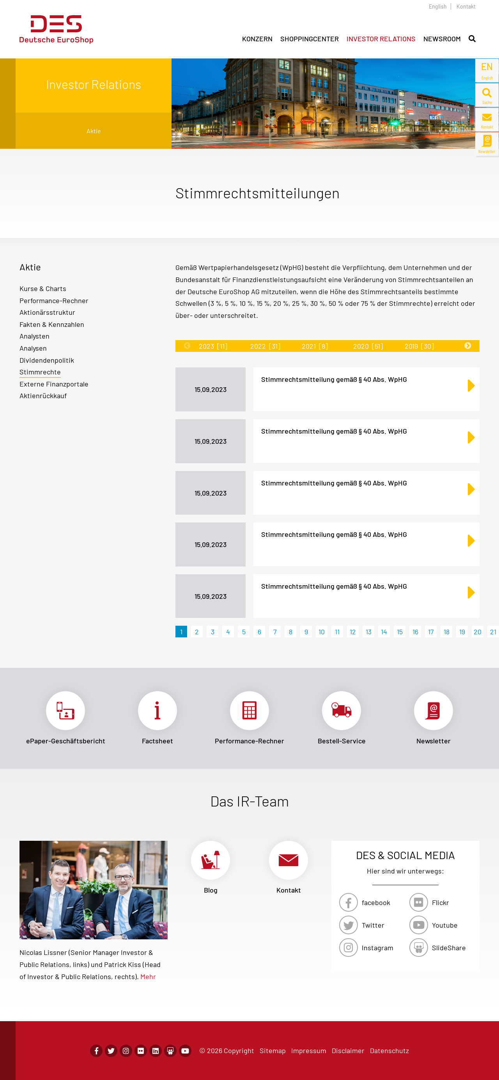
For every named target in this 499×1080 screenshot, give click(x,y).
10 (322, 631)
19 (462, 631)
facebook (376, 902)
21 (493, 631)
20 (477, 631)
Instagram (377, 947)
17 (431, 631)
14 (384, 631)
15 (400, 631)
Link (65, 718)
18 (446, 631)
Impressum (308, 1050)
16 (415, 631)
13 (369, 631)
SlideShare (449, 947)
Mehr (148, 976)
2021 (315, 346)
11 (337, 631)
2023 (213, 346)
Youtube (445, 925)
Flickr (440, 902)
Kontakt (466, 6)
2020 (368, 346)
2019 (419, 346)
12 (353, 631)
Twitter (373, 925)
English (438, 6)
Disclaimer (348, 1050)
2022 (265, 346)
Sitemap (273, 1050)
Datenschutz (389, 1050)
